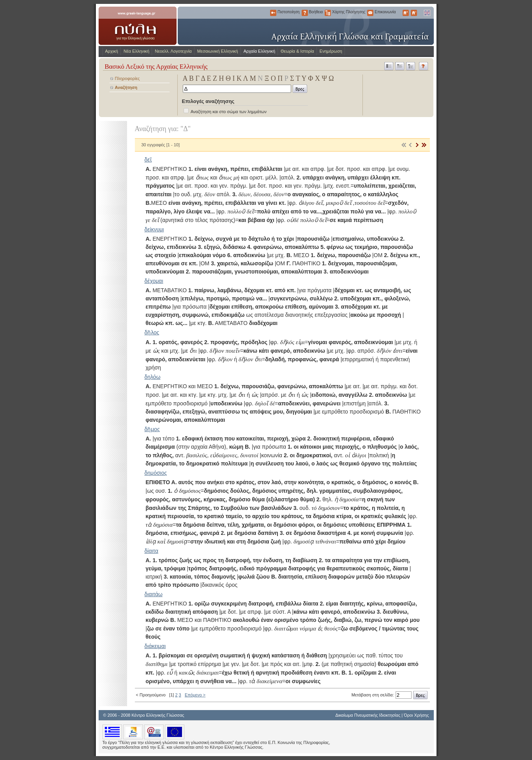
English (427, 13)
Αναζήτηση (126, 87)
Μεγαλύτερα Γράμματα (406, 13)
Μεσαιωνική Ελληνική (217, 51)
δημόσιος (156, 473)
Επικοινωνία (370, 13)
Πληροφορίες (127, 78)
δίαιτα (152, 551)
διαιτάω (154, 594)
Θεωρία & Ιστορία (297, 51)
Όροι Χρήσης (416, 715)
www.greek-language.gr (138, 26)
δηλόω (153, 377)
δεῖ (148, 159)
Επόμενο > (195, 695)
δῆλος (152, 332)
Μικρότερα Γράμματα (414, 13)
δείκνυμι (154, 229)
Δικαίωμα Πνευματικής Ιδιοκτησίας (367, 715)
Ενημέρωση (331, 51)
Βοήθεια (305, 13)
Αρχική (111, 51)
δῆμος (152, 429)
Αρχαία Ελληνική (259, 51)
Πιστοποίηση (273, 13)
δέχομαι (154, 281)
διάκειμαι (155, 646)
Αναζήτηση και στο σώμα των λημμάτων (229, 111)
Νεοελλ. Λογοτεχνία (173, 51)
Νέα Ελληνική (136, 51)
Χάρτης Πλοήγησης (328, 13)
